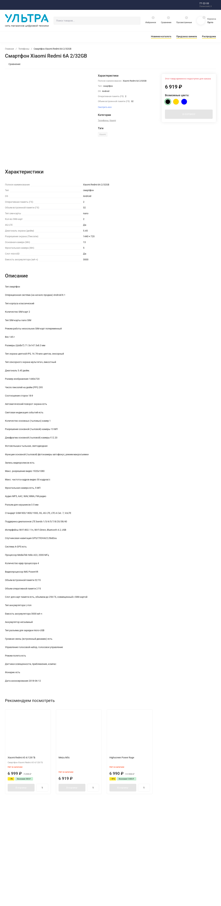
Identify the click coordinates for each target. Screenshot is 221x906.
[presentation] (29, 115)
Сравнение (12, 64)
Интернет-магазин (73, 844)
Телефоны (23, 49)
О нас (120, 844)
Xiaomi (112, 120)
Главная (9, 49)
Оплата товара (124, 861)
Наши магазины (125, 850)
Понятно (165, 889)
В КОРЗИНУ (188, 116)
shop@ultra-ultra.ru (183, 856)
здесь (108, 892)
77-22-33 (204, 3)
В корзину (23, 793)
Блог (66, 850)
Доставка (122, 855)
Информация (124, 866)
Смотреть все (176, 232)
